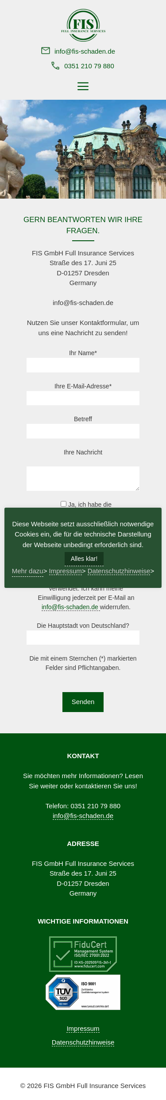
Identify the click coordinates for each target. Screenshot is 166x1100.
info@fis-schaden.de (84, 51)
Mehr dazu (27, 571)
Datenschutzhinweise (83, 1042)
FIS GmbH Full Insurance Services (94, 1085)
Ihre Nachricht (83, 452)
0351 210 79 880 (89, 66)
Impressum (82, 1028)
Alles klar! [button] (84, 558)
